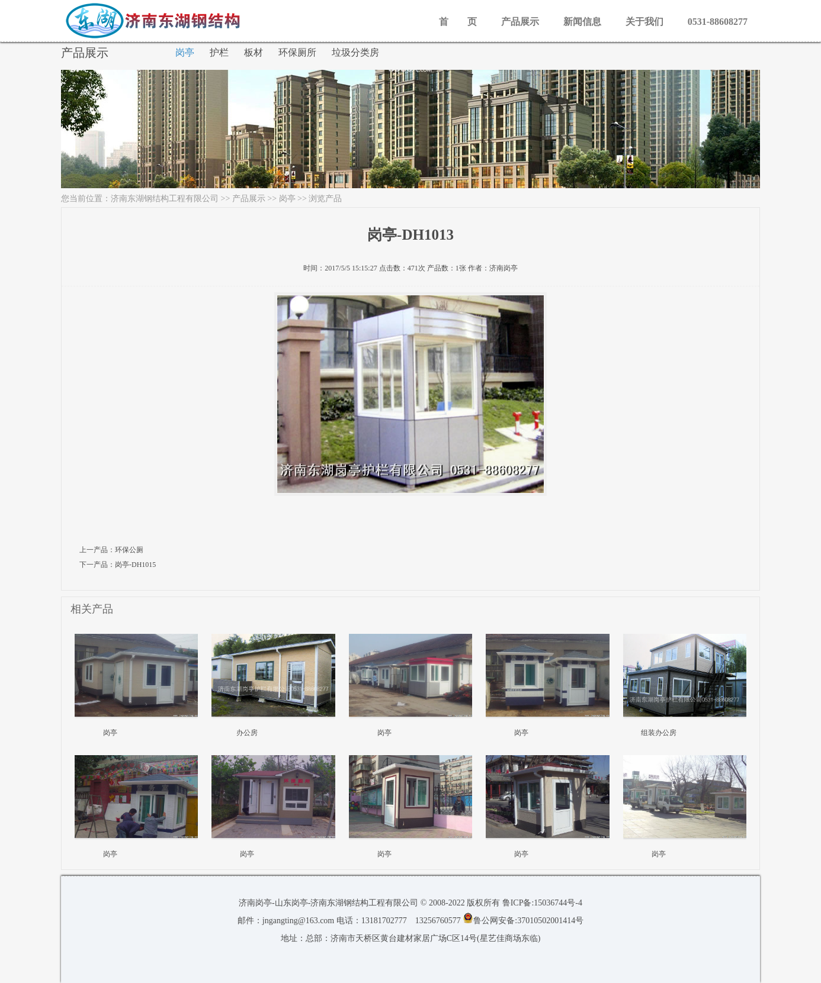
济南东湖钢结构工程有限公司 (165, 198)
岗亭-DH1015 (135, 564)
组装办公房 (658, 733)
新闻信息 (582, 22)
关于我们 (644, 22)
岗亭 (184, 52)
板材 (253, 52)
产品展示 (520, 22)
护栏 (219, 52)
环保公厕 (129, 550)
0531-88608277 (718, 22)
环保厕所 (297, 52)
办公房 (247, 733)
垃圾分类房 (355, 52)
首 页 (458, 22)
